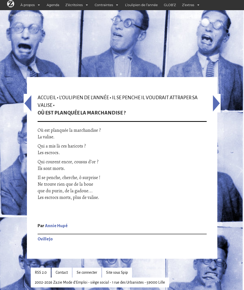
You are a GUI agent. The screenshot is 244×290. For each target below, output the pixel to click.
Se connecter (87, 272)
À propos (28, 5)
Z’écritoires (74, 5)
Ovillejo (45, 239)
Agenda (53, 5)
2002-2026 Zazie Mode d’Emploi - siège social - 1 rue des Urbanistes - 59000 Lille (100, 282)
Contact (62, 272)
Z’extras (188, 5)
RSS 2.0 (41, 272)
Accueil (47, 97)
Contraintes (104, 5)
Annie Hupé (56, 226)
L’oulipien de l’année (141, 5)
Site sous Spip (117, 272)
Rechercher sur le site (27, 15)
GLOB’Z (170, 5)
